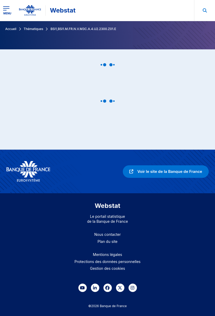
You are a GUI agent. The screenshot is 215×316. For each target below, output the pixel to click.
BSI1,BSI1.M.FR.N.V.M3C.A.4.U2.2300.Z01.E (83, 29)
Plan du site (107, 241)
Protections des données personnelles (107, 261)
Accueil (10, 29)
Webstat (62, 10)
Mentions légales (107, 254)
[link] (166, 171)
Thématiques (33, 29)
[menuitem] (204, 10)
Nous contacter (107, 234)
